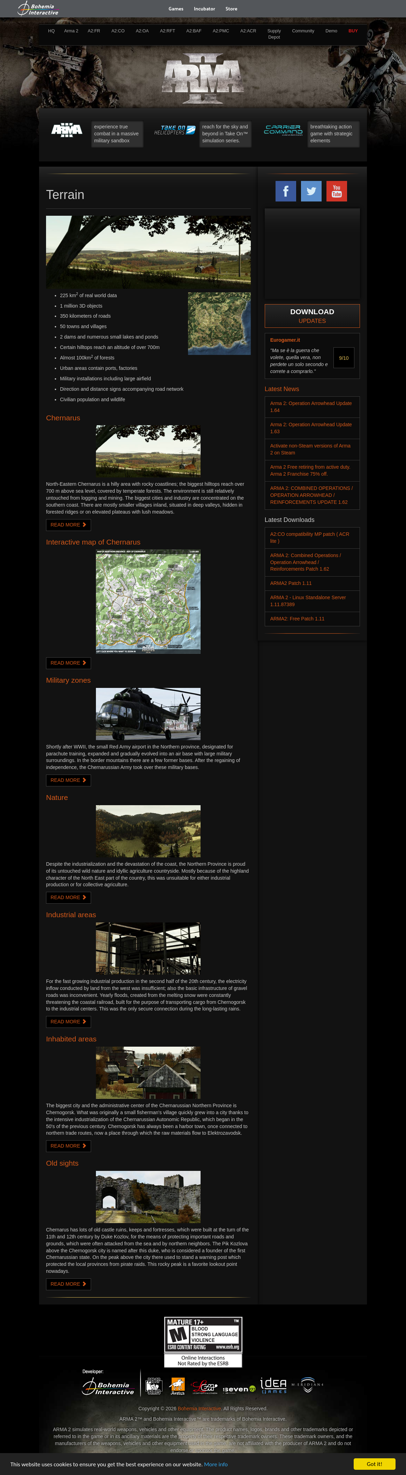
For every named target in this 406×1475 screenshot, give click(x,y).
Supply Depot (274, 34)
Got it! (374, 1464)
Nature (57, 797)
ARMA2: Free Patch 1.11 (297, 618)
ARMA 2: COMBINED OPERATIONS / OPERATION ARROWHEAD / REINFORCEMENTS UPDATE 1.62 (311, 495)
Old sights (62, 1163)
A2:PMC (221, 31)
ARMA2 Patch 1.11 (291, 583)
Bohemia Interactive (199, 1408)
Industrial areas (71, 915)
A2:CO (118, 31)
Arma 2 (71, 31)
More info (216, 1464)
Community (303, 31)
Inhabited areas (71, 1039)
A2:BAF (193, 31)
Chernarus (63, 418)
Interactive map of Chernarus (93, 542)
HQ (51, 31)
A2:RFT (167, 31)
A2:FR (94, 31)
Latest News (282, 389)
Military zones (68, 680)
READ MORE (69, 525)
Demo (331, 31)
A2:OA (142, 31)
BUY (353, 31)
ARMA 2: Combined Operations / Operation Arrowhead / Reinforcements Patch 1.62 (305, 562)
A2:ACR (248, 31)
